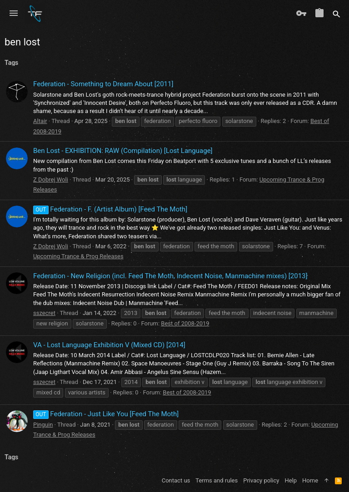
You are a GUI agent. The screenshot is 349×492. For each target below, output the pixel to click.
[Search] (336, 13)
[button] (14, 13)
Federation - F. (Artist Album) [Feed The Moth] (110, 209)
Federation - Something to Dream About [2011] (103, 84)
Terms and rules (216, 480)
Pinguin (43, 424)
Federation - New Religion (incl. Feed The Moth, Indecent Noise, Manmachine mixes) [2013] (170, 276)
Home (310, 480)
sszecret (44, 313)
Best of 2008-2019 (185, 323)
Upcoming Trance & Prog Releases (78, 256)
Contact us (176, 480)
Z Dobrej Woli (50, 179)
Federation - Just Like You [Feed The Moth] (106, 414)
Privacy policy (261, 480)
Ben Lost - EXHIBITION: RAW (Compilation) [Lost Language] (123, 151)
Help (290, 480)
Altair (40, 121)
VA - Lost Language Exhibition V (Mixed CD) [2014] (109, 345)
